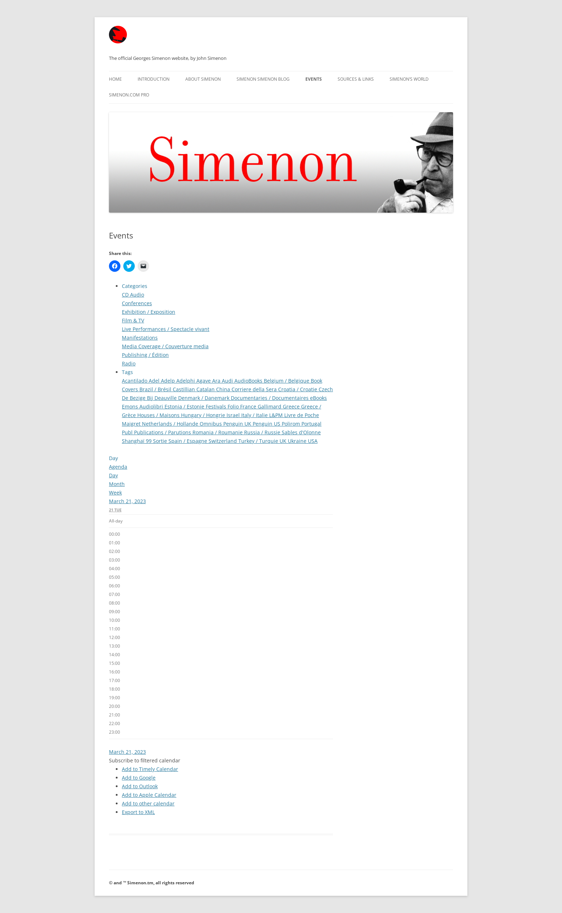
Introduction (154, 79)
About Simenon (203, 79)
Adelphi (186, 380)
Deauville (166, 397)
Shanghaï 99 (137, 440)
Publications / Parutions (163, 432)
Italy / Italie (255, 415)
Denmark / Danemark (204, 397)
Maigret (132, 423)
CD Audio (133, 294)
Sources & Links (356, 79)
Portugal (311, 423)
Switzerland (223, 440)
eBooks (318, 397)
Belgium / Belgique (287, 380)
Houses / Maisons (159, 415)
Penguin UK (238, 423)
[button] (144, 760)
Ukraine (298, 440)
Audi (228, 380)
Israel (234, 415)
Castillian (184, 389)
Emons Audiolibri (143, 406)
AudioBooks (249, 380)
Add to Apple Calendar (149, 794)
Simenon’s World (409, 79)
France (249, 406)
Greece (292, 406)
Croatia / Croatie (298, 389)
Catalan (206, 389)
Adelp (168, 380)
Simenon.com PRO (129, 95)
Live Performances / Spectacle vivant (165, 329)
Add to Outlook (140, 786)
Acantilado (135, 380)
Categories (134, 286)
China (224, 389)
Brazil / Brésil (156, 389)
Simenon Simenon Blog (263, 79)
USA (313, 440)
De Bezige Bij (138, 397)
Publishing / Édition (145, 354)
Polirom (291, 423)
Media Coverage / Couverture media (165, 346)
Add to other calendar (148, 803)
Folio (234, 406)
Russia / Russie (263, 432)
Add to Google (139, 777)
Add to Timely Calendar (150, 769)
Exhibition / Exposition (148, 311)
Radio (128, 363)
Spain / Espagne (188, 440)
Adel (155, 380)
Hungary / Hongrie (204, 415)
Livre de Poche (301, 415)
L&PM (276, 415)
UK (284, 440)
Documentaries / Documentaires (270, 397)
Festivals (217, 406)
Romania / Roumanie (218, 432)
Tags (127, 372)
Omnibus (211, 423)
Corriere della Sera (255, 389)
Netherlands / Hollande (171, 423)
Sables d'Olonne (301, 432)
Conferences (137, 303)
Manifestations (140, 337)
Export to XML (138, 812)
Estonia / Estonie (185, 406)
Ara (217, 380)
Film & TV (133, 320)
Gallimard (270, 406)
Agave (204, 380)
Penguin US (267, 423)
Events (313, 79)
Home (115, 79)
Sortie (160, 440)
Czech (326, 389)
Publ (128, 432)
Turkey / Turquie (259, 440)
